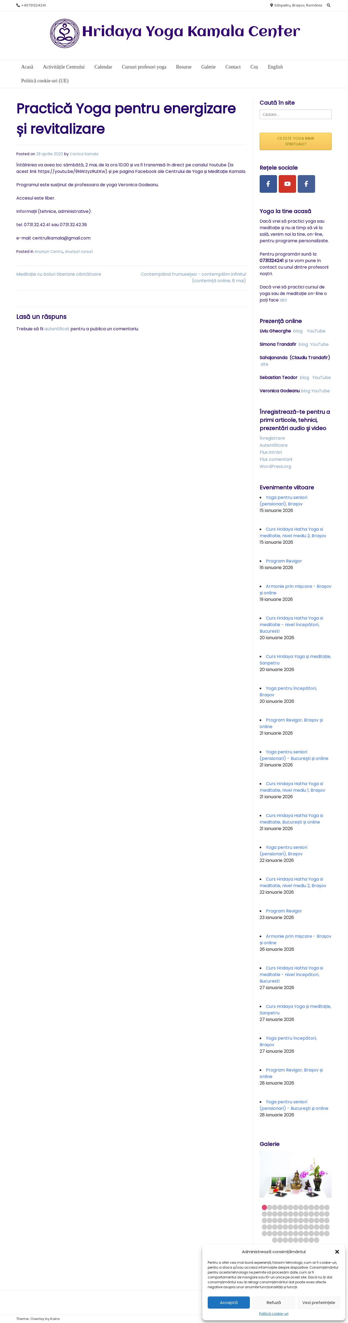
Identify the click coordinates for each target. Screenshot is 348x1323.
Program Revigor (284, 561)
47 (300, 1226)
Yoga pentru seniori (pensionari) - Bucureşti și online (294, 755)
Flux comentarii (276, 459)
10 (311, 1207)
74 (316, 1240)
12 (321, 1207)
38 (321, 1220)
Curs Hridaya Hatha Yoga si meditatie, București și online (291, 818)
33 (295, 1220)
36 (311, 1220)
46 (295, 1226)
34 (300, 1220)
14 (264, 1213)
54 (269, 1233)
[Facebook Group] (306, 184)
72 (306, 1240)
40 (264, 1226)
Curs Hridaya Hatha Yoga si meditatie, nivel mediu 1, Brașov (292, 787)
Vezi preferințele (318, 1302)
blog (298, 331)
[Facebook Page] (268, 184)
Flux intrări (271, 452)
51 (321, 1226)
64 (321, 1233)
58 (290, 1233)
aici (283, 300)
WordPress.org (275, 466)
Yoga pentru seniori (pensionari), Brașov (283, 500)
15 (269, 1213)
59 (295, 1233)
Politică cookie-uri (273, 1313)
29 (274, 1220)
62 (311, 1233)
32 (290, 1220)
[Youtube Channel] (287, 184)
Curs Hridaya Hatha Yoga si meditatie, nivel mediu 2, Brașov (293, 532)
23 (311, 1213)
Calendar (103, 67)
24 (316, 1213)
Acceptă (229, 1302)
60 (300, 1233)
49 (311, 1226)
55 (274, 1233)
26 (327, 1213)
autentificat (56, 329)
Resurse (183, 67)
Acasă (27, 67)
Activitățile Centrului (64, 67)
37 (316, 1220)
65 (327, 1233)
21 (300, 1213)
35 (306, 1220)
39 (327, 1220)
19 (290, 1213)
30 (279, 1220)
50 (316, 1226)
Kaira (55, 1318)
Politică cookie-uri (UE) (45, 80)
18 (285, 1213)
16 (274, 1213)
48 (306, 1226)
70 (295, 1240)
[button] (337, 1251)
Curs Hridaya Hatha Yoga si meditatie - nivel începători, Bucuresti (291, 624)
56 (279, 1233)
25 (321, 1213)
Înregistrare (272, 438)
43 (279, 1226)
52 (327, 1226)
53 (264, 1233)
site (264, 364)
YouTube (316, 331)
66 (274, 1240)
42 (274, 1226)
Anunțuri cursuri (79, 251)
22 (306, 1213)
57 (285, 1233)
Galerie (208, 67)
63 (316, 1233)
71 (300, 1240)
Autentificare (274, 445)
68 (285, 1240)
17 (279, 1213)
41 (269, 1226)
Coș (254, 67)
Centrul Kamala (84, 154)
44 (285, 1226)
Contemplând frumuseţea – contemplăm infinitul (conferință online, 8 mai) (193, 277)
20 (295, 1213)
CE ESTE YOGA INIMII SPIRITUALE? (295, 141)
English (275, 67)
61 (306, 1233)
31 (285, 1220)
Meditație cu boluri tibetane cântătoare (58, 274)
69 (290, 1240)
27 (264, 1220)
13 (327, 1207)
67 (279, 1240)
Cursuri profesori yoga (144, 67)
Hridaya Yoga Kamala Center (191, 32)
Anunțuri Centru (49, 251)
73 (311, 1240)
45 (290, 1226)
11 (316, 1207)
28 (269, 1220)
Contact (233, 67)
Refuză (274, 1302)
